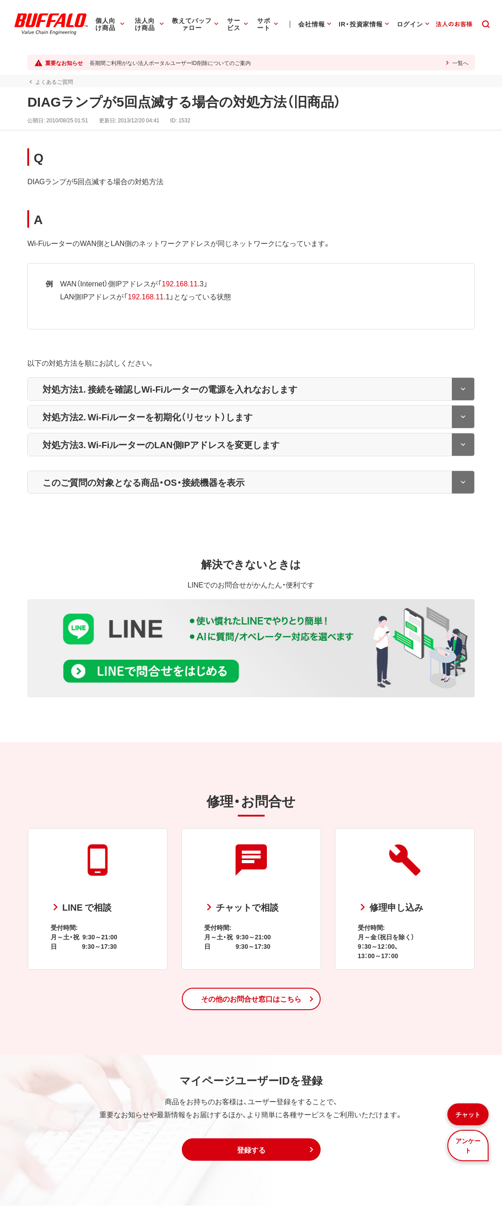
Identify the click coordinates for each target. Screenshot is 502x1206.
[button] (251, 999)
